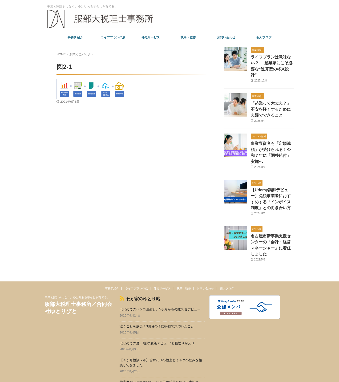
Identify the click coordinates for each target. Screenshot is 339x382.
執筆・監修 (188, 37)
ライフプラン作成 (113, 37)
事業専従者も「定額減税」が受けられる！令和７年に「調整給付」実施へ (272, 138)
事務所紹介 (75, 37)
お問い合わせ (226, 37)
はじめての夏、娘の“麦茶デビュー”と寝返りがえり (157, 312)
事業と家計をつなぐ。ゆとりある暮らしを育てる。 (77, 268)
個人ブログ (263, 37)
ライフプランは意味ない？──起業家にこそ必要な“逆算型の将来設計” (272, 62)
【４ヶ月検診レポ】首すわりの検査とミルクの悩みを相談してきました (161, 331)
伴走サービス (150, 37)
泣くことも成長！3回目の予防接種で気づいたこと (157, 295)
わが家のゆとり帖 (138, 269)
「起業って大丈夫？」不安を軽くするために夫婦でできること (272, 100)
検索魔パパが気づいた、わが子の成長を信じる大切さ (159, 351)
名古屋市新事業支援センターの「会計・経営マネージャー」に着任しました (272, 220)
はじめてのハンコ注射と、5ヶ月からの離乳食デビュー (160, 278)
